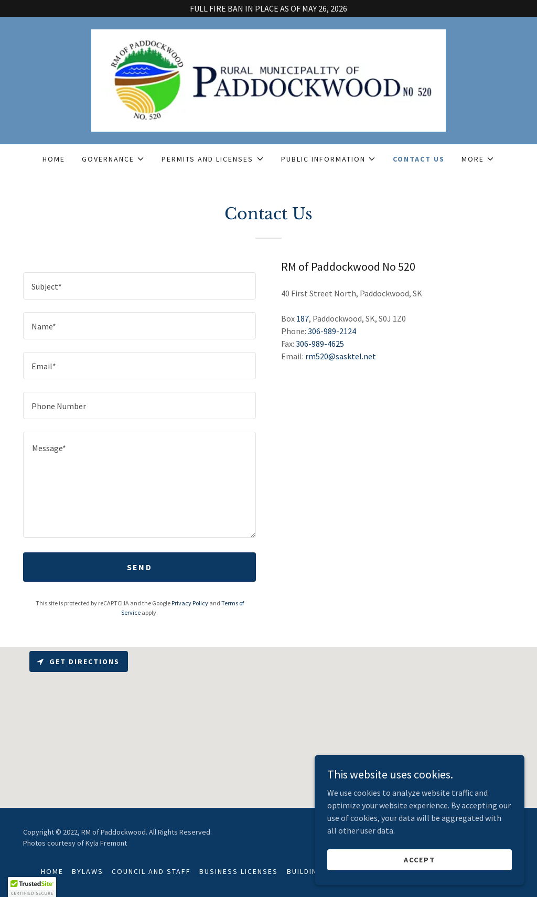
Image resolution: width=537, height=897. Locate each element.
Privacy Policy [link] (189, 603)
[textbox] (139, 286)
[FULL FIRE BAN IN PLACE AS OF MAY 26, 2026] (268, 8)
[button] (113, 159)
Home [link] (53, 159)
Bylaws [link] (87, 871)
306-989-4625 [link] (320, 343)
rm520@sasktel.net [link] (340, 356)
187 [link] (302, 318)
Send (139, 567)
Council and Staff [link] (151, 871)
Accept (419, 874)
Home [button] (52, 871)
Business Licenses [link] (238, 871)
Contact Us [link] (419, 159)
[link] (268, 79)
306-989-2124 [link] (332, 331)
